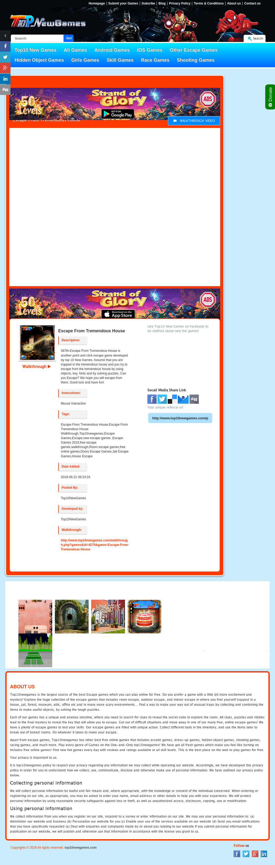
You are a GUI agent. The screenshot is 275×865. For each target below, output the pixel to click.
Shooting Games (196, 60)
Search (258, 38)
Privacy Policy (179, 3)
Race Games (155, 60)
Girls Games (85, 60)
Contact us (252, 3)
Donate (270, 97)
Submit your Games (123, 3)
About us (234, 3)
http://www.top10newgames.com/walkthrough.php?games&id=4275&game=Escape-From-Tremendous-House (95, 545)
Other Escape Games (194, 50)
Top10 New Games (36, 50)
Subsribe (148, 3)
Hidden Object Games (39, 60)
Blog (162, 3)
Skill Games (120, 60)
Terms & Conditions (209, 3)
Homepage (97, 3)
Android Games (112, 50)
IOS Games (149, 50)
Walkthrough (36, 366)
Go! (69, 38)
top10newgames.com (81, 847)
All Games (75, 50)
